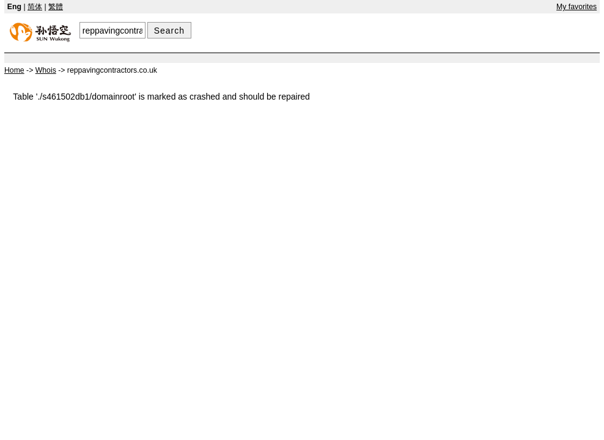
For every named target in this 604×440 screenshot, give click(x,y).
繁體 (55, 6)
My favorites (576, 6)
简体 (35, 6)
